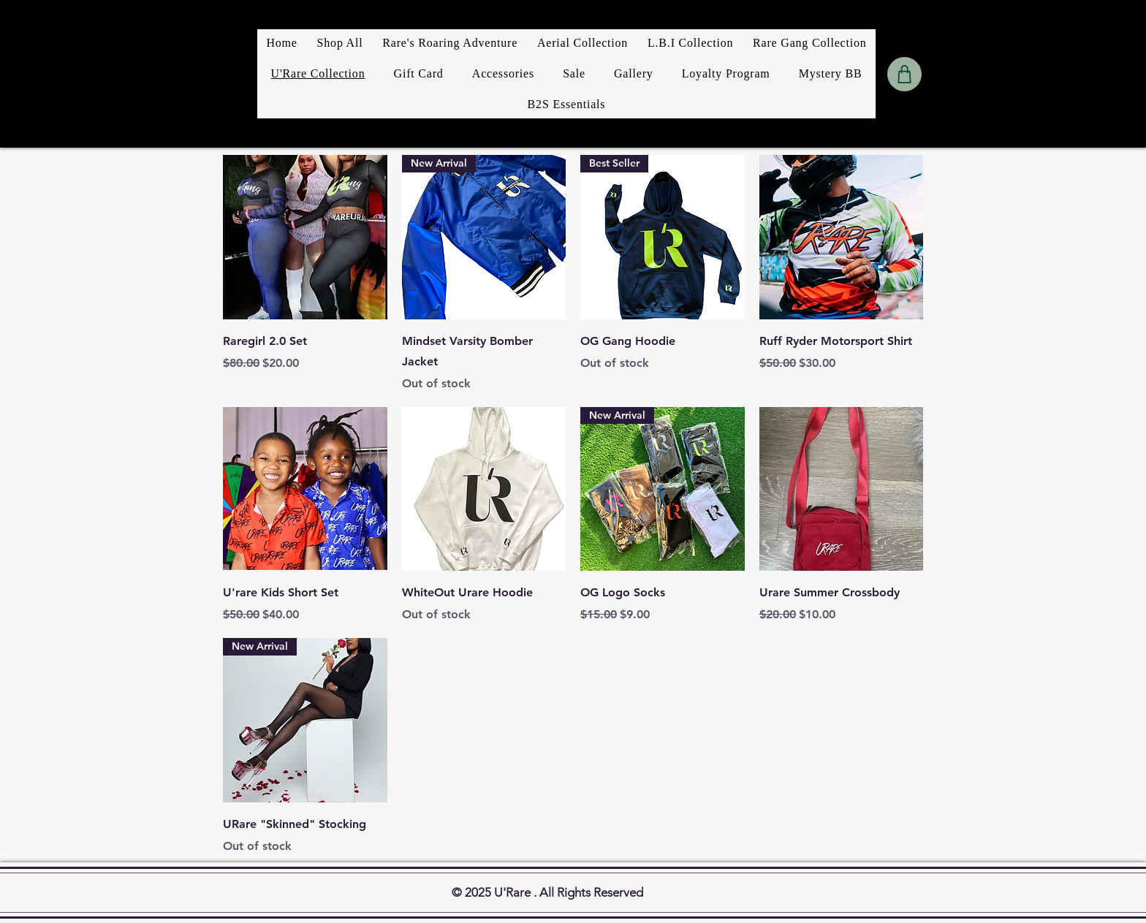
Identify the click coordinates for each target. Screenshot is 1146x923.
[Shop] (904, 74)
